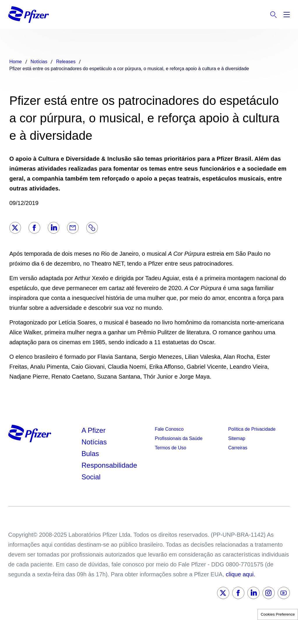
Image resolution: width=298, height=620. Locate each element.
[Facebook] (34, 228)
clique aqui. (240, 574)
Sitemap (236, 438)
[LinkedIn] (53, 228)
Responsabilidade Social (109, 471)
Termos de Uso (170, 447)
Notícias (95, 442)
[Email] (73, 228)
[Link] (92, 228)
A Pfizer (94, 430)
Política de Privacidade (252, 429)
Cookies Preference (278, 614)
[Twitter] (15, 228)
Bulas (91, 454)
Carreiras (237, 447)
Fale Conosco (169, 429)
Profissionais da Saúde (179, 438)
